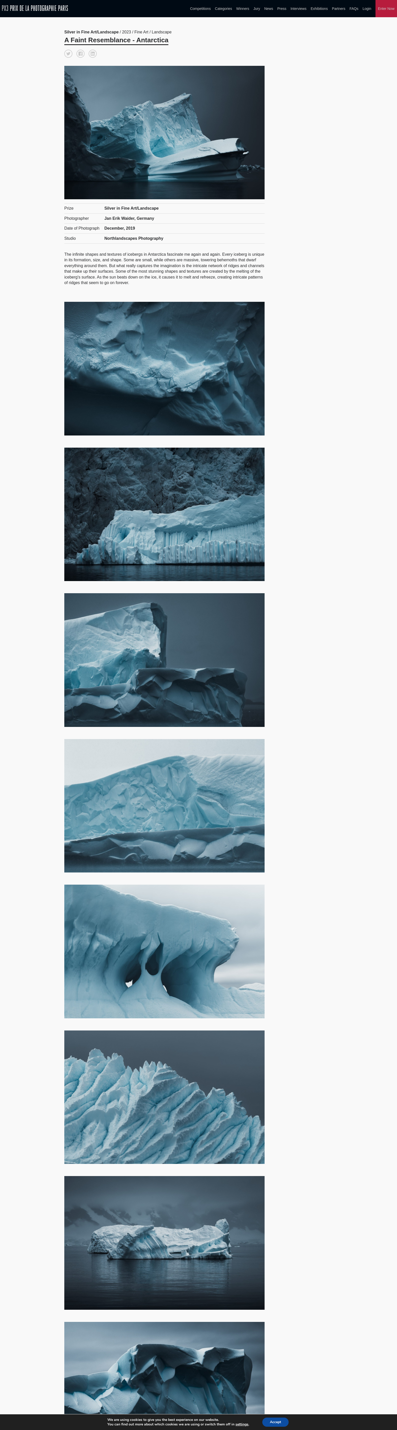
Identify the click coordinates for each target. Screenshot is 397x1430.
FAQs (353, 9)
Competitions (200, 9)
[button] (68, 54)
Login (367, 9)
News (268, 9)
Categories (223, 9)
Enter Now (386, 9)
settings (243, 1424)
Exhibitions (319, 9)
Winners (242, 9)
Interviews (298, 9)
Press (281, 9)
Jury (256, 9)
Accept (278, 1422)
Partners (338, 9)
